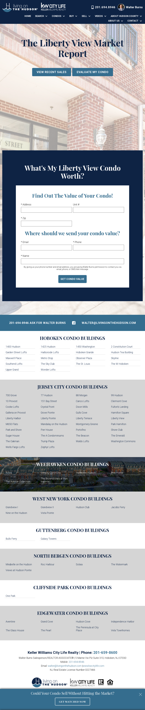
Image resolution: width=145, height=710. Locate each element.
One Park (10, 596)
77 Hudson (47, 395)
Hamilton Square (120, 412)
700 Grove (11, 395)
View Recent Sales (52, 72)
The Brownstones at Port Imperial (54, 480)
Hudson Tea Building (122, 352)
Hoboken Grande (85, 352)
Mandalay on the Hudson (54, 424)
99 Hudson (117, 395)
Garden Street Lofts (16, 352)
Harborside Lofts (50, 352)
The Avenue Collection (18, 481)
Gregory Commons (51, 472)
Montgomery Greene (87, 424)
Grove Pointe (48, 412)
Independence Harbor (122, 621)
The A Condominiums (52, 435)
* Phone (77, 242)
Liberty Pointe (48, 418)
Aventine (10, 621)
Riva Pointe (117, 472)
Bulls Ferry (11, 538)
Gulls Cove (81, 412)
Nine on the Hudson (16, 513)
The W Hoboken (119, 363)
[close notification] (140, 693)
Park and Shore (14, 429)
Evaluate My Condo (92, 72)
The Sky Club (48, 363)
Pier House (47, 429)
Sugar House (13, 435)
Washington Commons (123, 441)
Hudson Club (82, 507)
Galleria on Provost (16, 412)
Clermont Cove (119, 401)
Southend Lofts (14, 363)
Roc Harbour (47, 564)
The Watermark (119, 564)
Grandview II (47, 507)
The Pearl (46, 630)
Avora (9, 472)
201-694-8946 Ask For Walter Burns (37, 323)
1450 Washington (85, 346)
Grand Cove (47, 621)
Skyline (115, 358)
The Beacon (82, 435)
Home (27, 16)
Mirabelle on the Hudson (19, 564)
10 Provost (11, 401)
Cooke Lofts (12, 406)
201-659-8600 (105, 652)
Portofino (81, 429)
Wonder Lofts (48, 369)
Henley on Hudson (86, 472)
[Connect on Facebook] (73, 323)
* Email (24, 242)
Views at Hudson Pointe (19, 570)
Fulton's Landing (119, 406)
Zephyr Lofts (48, 447)
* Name (25, 255)
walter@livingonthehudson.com (109, 323)
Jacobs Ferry (118, 507)
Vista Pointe (47, 513)
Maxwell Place (14, 358)
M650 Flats (12, 424)
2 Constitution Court (122, 346)
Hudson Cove (83, 621)
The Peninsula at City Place (87, 629)
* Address (26, 204)
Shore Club (117, 429)
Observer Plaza (84, 358)
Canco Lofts (82, 401)
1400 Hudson (13, 346)
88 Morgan (81, 395)
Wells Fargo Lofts (15, 447)
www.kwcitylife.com (93, 665)
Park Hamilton (118, 424)
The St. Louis (83, 363)
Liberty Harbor (13, 418)
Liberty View (117, 418)
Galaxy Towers (48, 538)
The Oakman (12, 441)
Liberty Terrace (84, 418)
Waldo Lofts (82, 441)
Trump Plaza (47, 441)
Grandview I (12, 507)
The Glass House (15, 630)
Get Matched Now (72, 701)
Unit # (76, 204)
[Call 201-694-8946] (103, 7)
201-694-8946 (76, 661)
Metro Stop (47, 358)
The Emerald (118, 435)
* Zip (23, 218)
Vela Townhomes (120, 630)
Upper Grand (12, 369)
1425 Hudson (48, 346)
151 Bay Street (49, 401)
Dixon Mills (82, 406)
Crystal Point (47, 406)
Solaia (79, 564)
